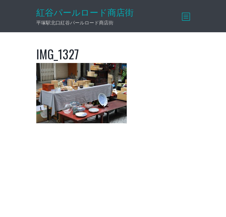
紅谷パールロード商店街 (85, 12)
